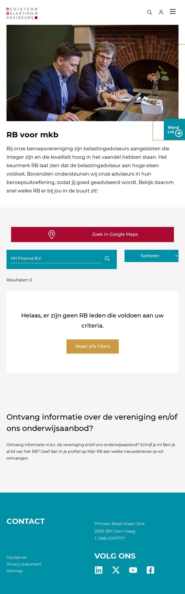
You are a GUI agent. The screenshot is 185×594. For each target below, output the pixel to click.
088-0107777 (111, 538)
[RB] (34, 13)
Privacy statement (24, 564)
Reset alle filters (92, 346)
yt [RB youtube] (133, 570)
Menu (172, 11)
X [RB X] (116, 570)
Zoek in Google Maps (115, 234)
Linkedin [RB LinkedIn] (98, 570)
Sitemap (15, 571)
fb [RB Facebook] (150, 570)
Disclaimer (17, 557)
